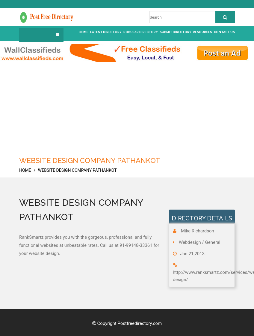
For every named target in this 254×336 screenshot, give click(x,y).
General (212, 242)
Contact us (224, 32)
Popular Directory (140, 32)
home (25, 170)
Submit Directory (175, 32)
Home (83, 32)
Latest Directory (106, 32)
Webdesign (190, 242)
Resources (202, 32)
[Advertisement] (127, 107)
